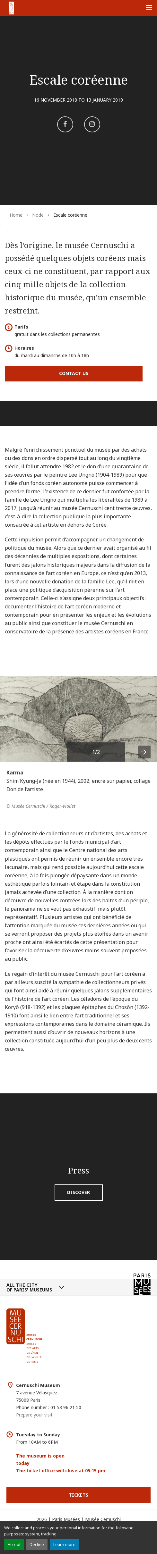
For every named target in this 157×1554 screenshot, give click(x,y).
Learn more (64, 1544)
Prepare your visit (34, 1415)
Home (16, 215)
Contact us (73, 373)
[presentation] (144, 752)
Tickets (78, 1495)
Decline (37, 1544)
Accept (14, 1544)
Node (38, 215)
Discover (78, 1192)
